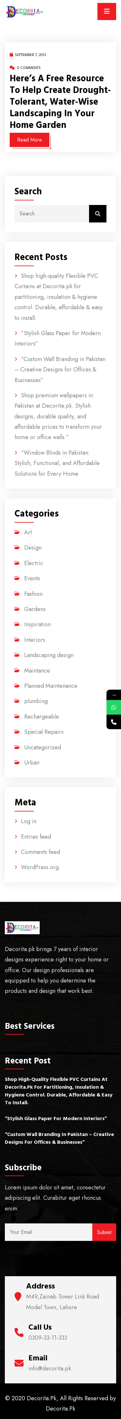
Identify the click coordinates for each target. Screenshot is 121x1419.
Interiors (34, 640)
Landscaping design (49, 655)
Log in (28, 821)
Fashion (33, 594)
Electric (33, 563)
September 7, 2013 (28, 55)
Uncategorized (42, 747)
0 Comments (25, 68)
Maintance (37, 670)
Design (33, 547)
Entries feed (36, 837)
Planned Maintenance (50, 686)
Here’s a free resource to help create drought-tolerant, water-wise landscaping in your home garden (60, 102)
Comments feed (40, 852)
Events (32, 578)
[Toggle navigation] (106, 11)
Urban (31, 762)
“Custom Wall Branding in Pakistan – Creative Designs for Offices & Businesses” (60, 369)
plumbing (36, 701)
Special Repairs (44, 732)
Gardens (34, 609)
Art (28, 532)
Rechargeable (41, 716)
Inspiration (37, 624)
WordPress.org (40, 867)
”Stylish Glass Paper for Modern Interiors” (56, 1118)
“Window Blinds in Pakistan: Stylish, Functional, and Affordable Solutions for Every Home (57, 463)
